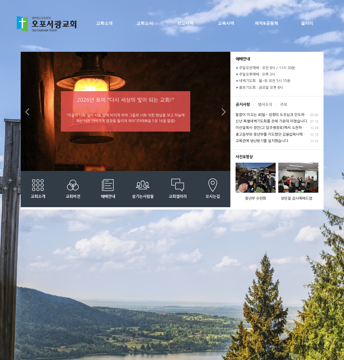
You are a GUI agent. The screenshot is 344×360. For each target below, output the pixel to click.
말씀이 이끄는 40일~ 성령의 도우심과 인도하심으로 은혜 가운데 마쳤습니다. (277, 115)
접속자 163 (316, 5)
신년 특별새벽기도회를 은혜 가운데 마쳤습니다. (277, 121)
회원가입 (295, 5)
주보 (283, 104)
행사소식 (265, 104)
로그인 (277, 5)
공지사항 (243, 104)
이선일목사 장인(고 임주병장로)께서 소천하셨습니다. (277, 128)
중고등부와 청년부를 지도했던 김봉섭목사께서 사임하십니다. (277, 134)
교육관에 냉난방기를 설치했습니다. (277, 141)
